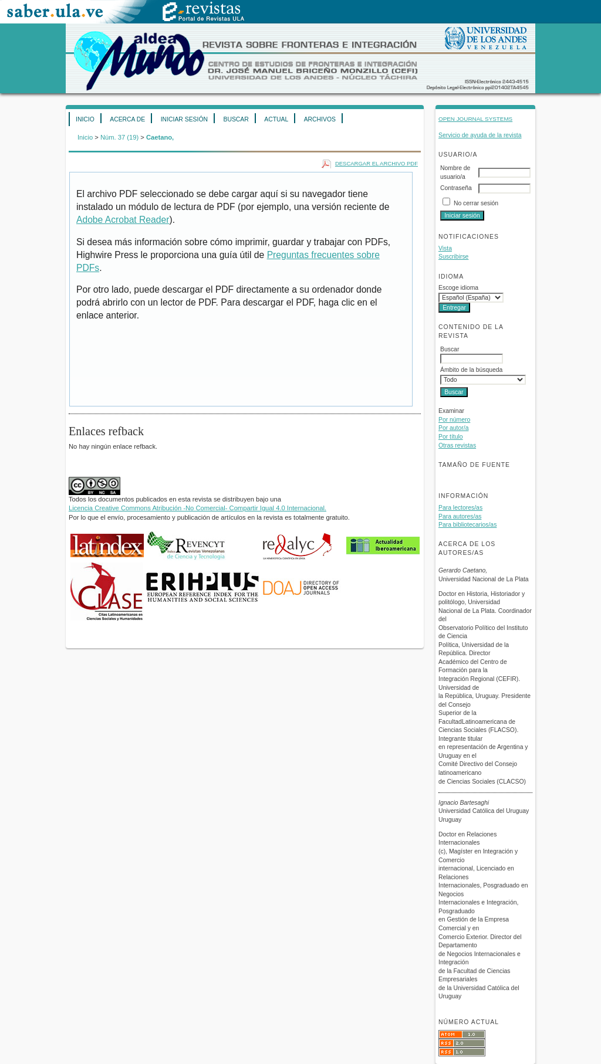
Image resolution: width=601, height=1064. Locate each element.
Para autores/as (459, 516)
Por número (454, 419)
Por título (450, 436)
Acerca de (127, 119)
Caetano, (160, 137)
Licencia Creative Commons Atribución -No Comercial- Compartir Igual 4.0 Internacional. (197, 507)
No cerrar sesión (476, 203)
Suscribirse (453, 256)
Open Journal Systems (475, 119)
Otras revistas (457, 445)
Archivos (320, 119)
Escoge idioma (458, 287)
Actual (276, 119)
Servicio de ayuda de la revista (480, 135)
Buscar (235, 119)
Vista (445, 248)
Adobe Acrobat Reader (122, 220)
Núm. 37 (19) (119, 137)
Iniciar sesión (184, 119)
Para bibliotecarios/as (467, 524)
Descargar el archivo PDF (376, 163)
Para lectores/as (460, 507)
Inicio (85, 119)
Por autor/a (453, 428)
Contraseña (456, 188)
